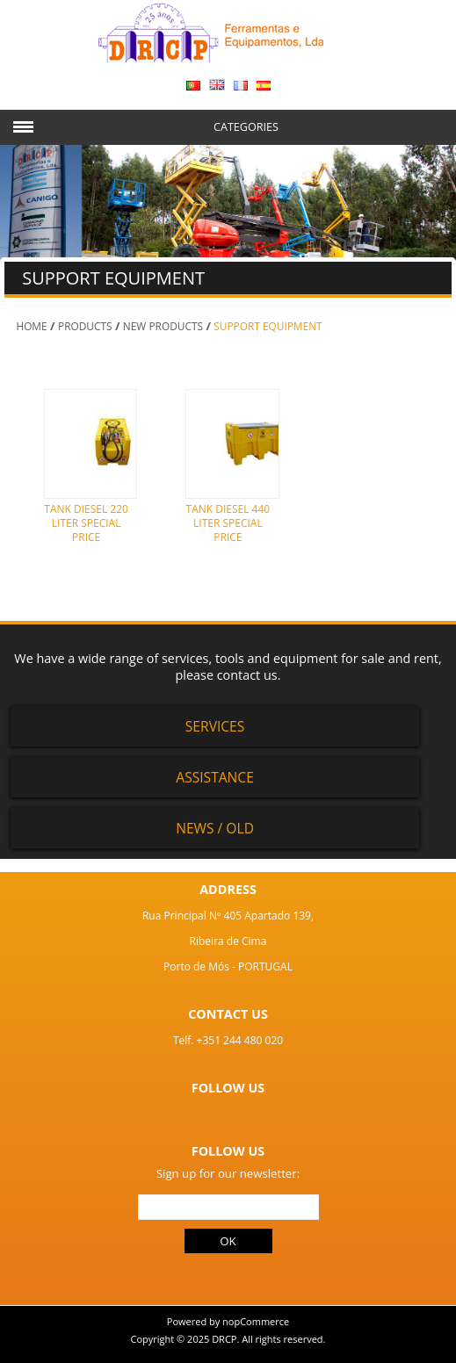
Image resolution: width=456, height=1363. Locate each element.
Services (215, 726)
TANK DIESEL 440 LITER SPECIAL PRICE (228, 522)
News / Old (215, 828)
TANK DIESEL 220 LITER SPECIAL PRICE (86, 522)
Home (31, 326)
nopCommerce (255, 1321)
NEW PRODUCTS (163, 326)
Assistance (215, 777)
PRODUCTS (85, 326)
